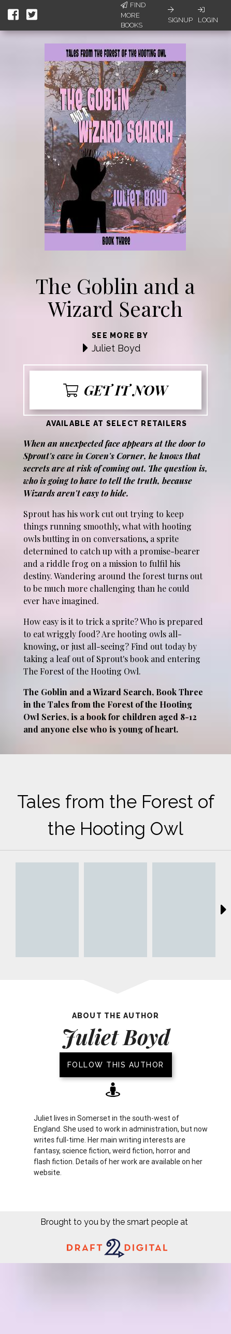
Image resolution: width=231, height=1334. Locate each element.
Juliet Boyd (116, 348)
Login (208, 15)
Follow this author (115, 1065)
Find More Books (133, 15)
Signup (180, 15)
